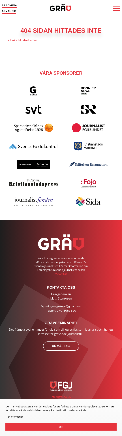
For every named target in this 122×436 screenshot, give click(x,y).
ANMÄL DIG (9, 11)
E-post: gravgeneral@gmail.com (61, 306)
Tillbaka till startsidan (21, 40)
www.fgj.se (61, 273)
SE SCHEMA (9, 5)
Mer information (14, 416)
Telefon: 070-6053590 (61, 311)
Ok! (61, 427)
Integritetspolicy (61, 397)
